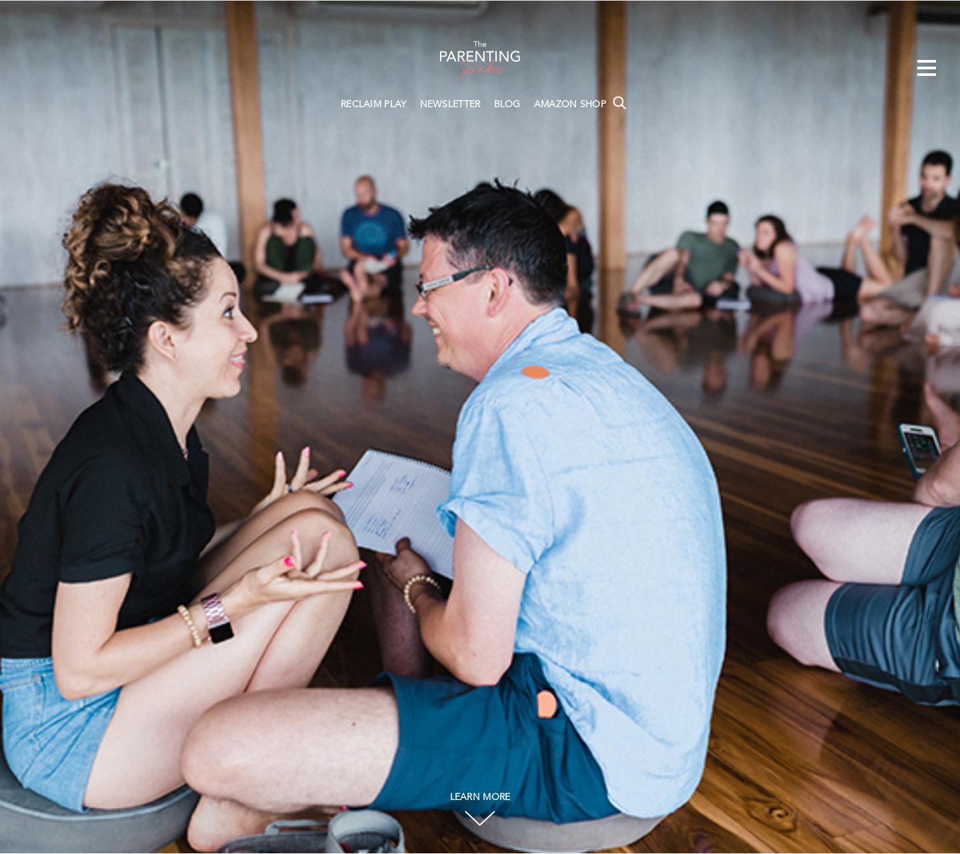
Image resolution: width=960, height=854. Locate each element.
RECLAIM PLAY (374, 104)
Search (619, 102)
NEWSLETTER (450, 104)
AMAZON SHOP (570, 104)
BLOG (507, 104)
